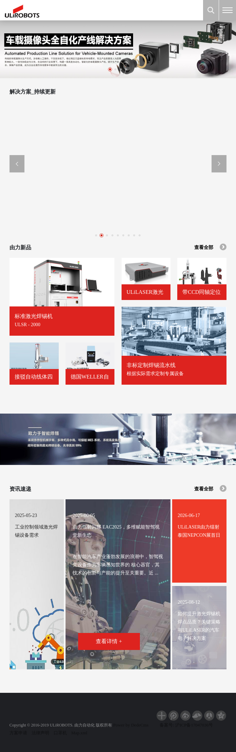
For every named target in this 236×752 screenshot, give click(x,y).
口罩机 (60, 732)
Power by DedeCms (130, 725)
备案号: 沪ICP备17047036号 (186, 725)
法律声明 (40, 732)
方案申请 (18, 732)
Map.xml (79, 732)
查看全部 (210, 247)
